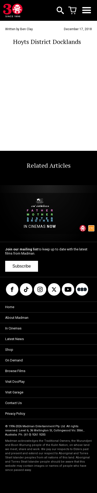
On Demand (14, 360)
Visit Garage (14, 392)
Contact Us (13, 403)
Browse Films (15, 371)
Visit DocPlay (15, 382)
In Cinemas (13, 328)
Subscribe (21, 266)
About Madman (16, 318)
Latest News (14, 339)
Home (9, 307)
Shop (9, 350)
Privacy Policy (15, 414)
